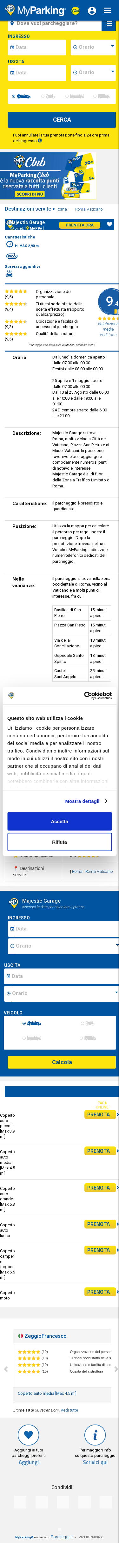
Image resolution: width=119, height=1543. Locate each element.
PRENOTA (101, 1114)
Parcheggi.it (62, 1536)
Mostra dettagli (82, 801)
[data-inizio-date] (40, 47)
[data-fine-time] (97, 73)
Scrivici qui (95, 1462)
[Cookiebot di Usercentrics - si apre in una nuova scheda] (85, 696)
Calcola (62, 1062)
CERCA (62, 119)
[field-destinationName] (56, 23)
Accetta (59, 821)
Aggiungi (29, 1462)
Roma (62, 209)
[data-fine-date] (40, 73)
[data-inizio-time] (97, 47)
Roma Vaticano (89, 209)
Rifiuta (59, 842)
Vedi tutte (69, 1410)
